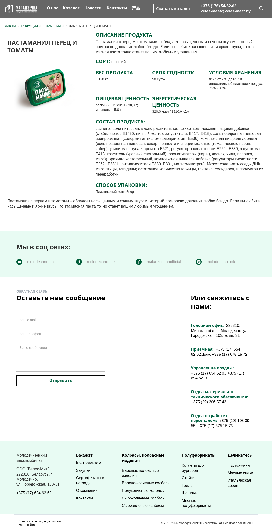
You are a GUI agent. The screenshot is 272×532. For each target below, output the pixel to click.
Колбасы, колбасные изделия (143, 458)
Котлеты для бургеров (193, 468)
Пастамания (50, 26)
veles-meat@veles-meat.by (226, 11)
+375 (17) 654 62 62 (34, 493)
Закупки (83, 470)
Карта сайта (27, 525)
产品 (136, 8)
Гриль (187, 485)
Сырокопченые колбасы (144, 498)
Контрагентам (88, 463)
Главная (10, 26)
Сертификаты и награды (90, 480)
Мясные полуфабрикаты (196, 503)
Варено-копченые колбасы (146, 483)
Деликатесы (240, 455)
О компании (87, 490)
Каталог (71, 8)
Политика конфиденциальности (40, 521)
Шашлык (189, 493)
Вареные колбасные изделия (140, 473)
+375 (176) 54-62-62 (218, 6)
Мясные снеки (240, 473)
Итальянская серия (239, 483)
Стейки (188, 478)
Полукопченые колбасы (143, 490)
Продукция (29, 26)
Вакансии (84, 455)
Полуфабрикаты (199, 455)
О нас (52, 8)
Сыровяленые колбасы (143, 505)
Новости (93, 8)
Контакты (117, 8)
